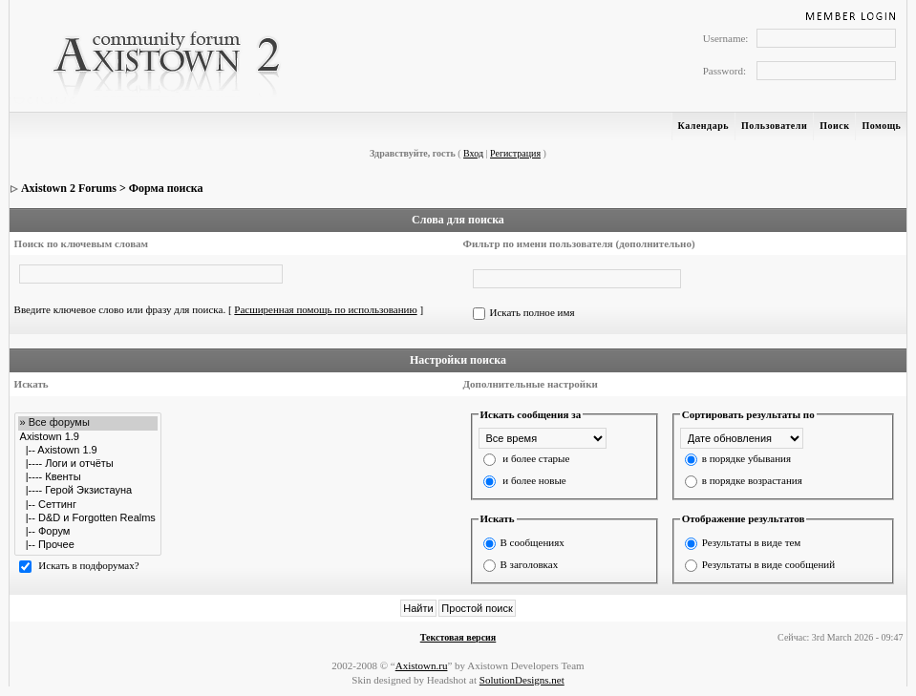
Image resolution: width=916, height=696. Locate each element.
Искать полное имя (532, 312)
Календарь (703, 125)
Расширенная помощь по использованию (325, 309)
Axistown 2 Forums (69, 188)
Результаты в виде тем (751, 542)
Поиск (834, 125)
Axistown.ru (421, 665)
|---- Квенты (88, 477)
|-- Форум (88, 531)
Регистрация (515, 153)
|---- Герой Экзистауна (88, 490)
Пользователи (774, 125)
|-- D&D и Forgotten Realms (88, 518)
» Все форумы (88, 423)
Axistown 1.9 (88, 437)
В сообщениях (533, 542)
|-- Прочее (88, 545)
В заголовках (530, 564)
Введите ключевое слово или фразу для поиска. (120, 309)
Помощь (881, 125)
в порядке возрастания (752, 480)
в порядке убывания (746, 458)
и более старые (535, 458)
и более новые (533, 480)
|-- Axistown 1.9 (88, 450)
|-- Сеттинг (88, 505)
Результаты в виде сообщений (768, 564)
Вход (473, 153)
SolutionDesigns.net (522, 679)
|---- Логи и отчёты (88, 464)
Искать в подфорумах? (88, 565)
